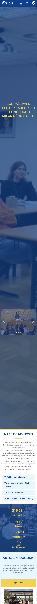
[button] (21, 4)
